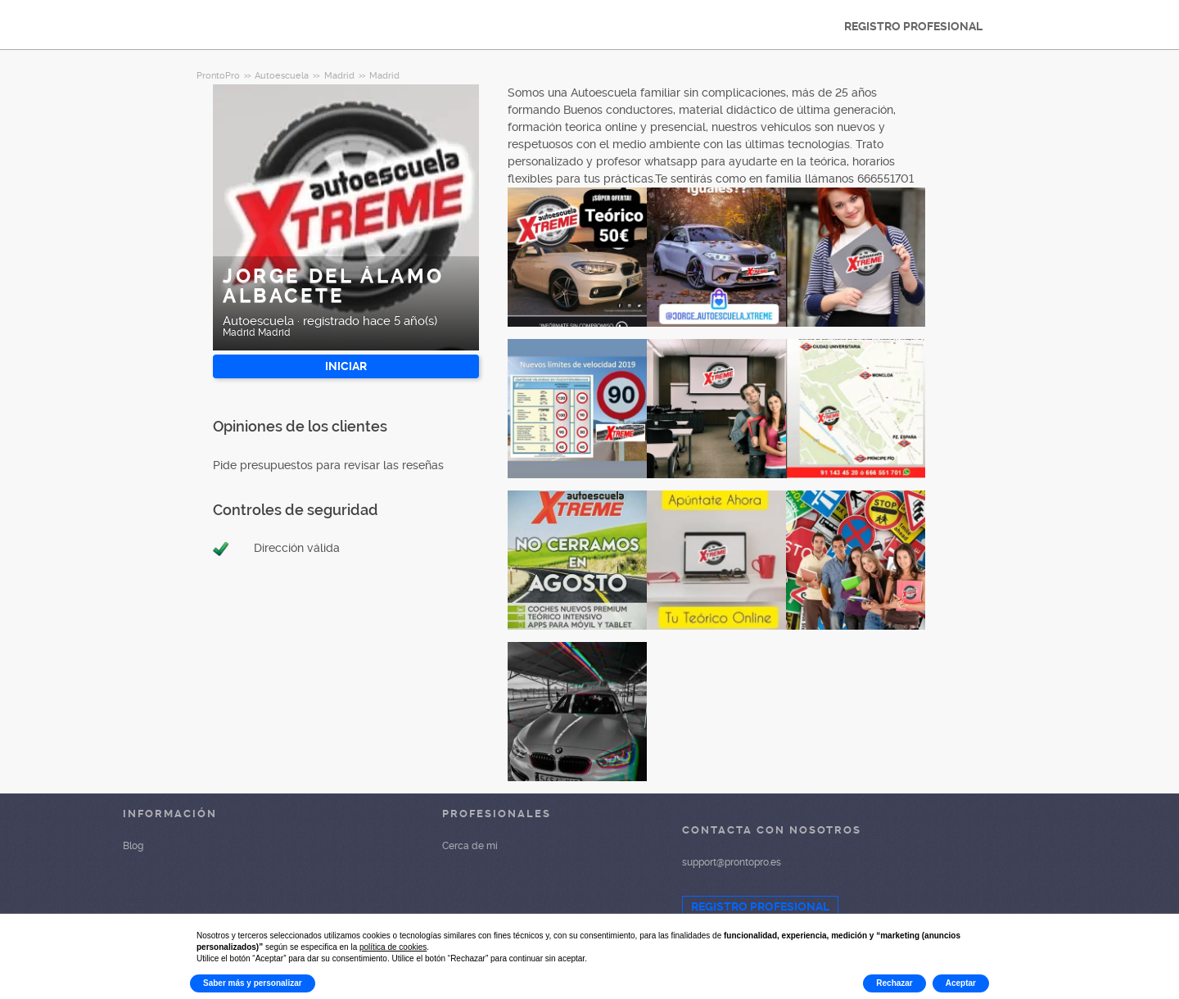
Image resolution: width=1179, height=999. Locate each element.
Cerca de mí (470, 846)
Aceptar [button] (961, 983)
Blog (133, 846)
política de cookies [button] (393, 947)
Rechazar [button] (894, 983)
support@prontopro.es (731, 862)
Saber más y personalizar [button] (252, 983)
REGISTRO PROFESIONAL (913, 26)
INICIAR (346, 366)
